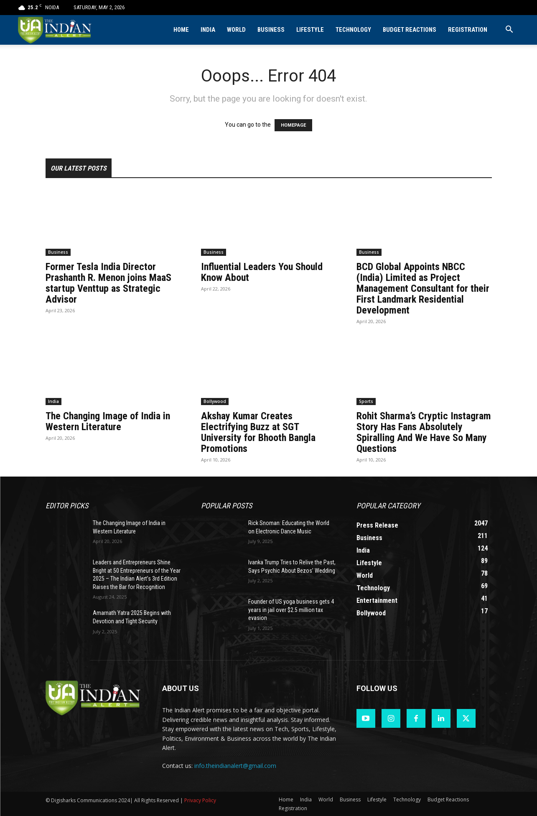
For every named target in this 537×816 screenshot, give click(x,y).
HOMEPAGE (293, 125)
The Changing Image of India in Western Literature (108, 421)
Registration (467, 29)
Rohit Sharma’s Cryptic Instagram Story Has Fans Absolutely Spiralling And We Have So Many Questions (423, 432)
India (208, 29)
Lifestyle (310, 29)
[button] (509, 30)
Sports (366, 401)
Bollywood (215, 401)
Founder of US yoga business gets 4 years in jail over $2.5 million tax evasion (291, 609)
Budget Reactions (409, 29)
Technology (353, 29)
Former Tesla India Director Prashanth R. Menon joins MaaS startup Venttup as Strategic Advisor (108, 283)
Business (271, 29)
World (236, 29)
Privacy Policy (200, 800)
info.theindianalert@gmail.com (235, 766)
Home (181, 29)
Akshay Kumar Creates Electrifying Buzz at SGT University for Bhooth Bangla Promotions (258, 432)
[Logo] (55, 30)
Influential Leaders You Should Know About (262, 272)
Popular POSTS (226, 505)
